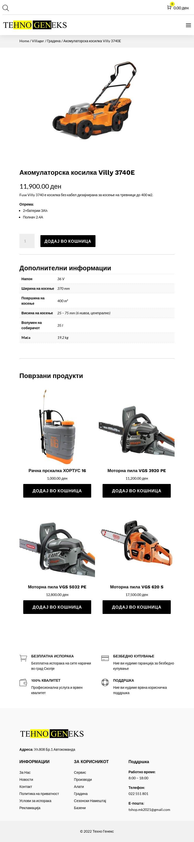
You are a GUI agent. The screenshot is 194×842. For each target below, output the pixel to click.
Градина (54, 41)
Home (24, 41)
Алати (79, 786)
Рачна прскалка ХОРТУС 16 (57, 470)
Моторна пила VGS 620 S (136, 586)
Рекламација (29, 808)
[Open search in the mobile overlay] (5, 8)
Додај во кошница (67, 241)
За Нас (25, 772)
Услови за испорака (35, 801)
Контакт (25, 786)
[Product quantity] (27, 241)
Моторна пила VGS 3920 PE (136, 470)
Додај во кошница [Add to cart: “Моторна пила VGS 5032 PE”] (57, 607)
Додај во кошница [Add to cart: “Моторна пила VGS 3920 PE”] (136, 490)
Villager (38, 41)
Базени (80, 808)
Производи (83, 779)
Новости (26, 779)
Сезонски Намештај (90, 801)
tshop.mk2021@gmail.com (149, 809)
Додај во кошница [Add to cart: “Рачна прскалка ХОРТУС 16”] (57, 490)
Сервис (80, 772)
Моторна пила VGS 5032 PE (57, 586)
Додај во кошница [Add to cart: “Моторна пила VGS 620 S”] (136, 607)
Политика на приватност (39, 793)
